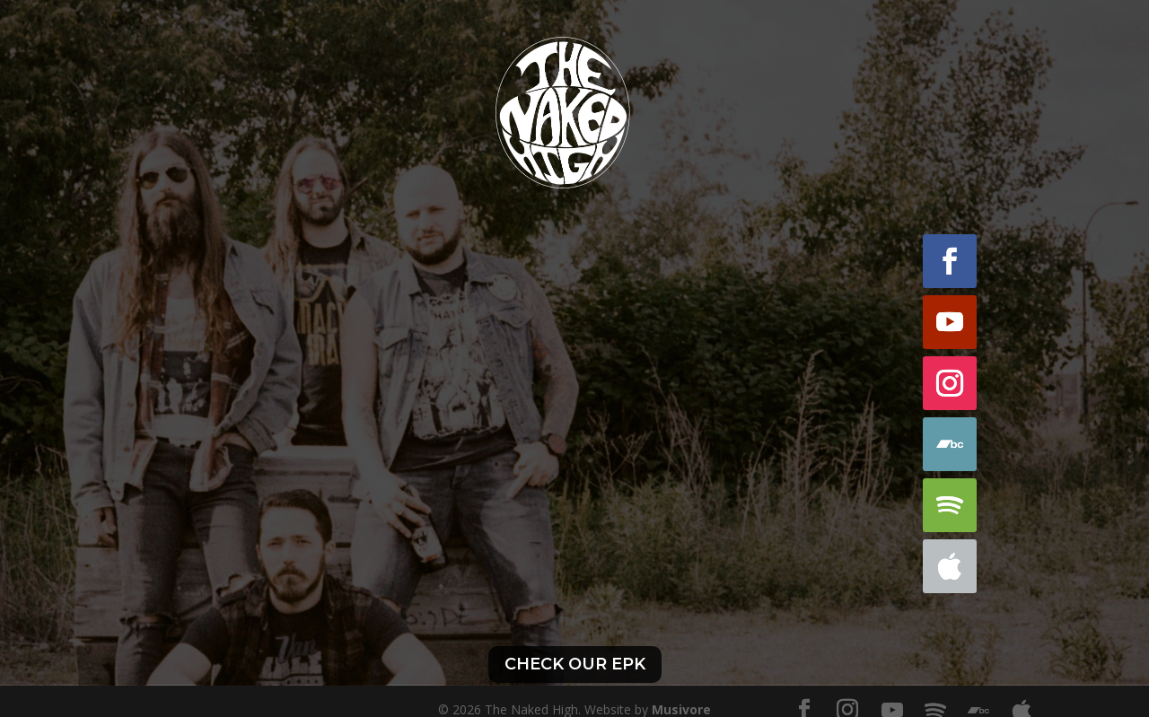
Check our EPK (574, 664)
